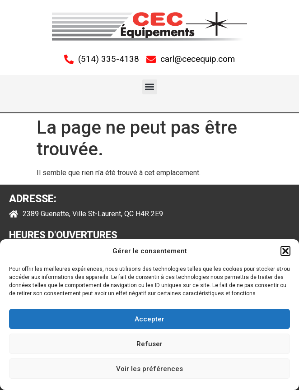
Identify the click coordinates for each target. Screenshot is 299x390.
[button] (285, 250)
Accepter (149, 319)
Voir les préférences (149, 369)
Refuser (149, 344)
